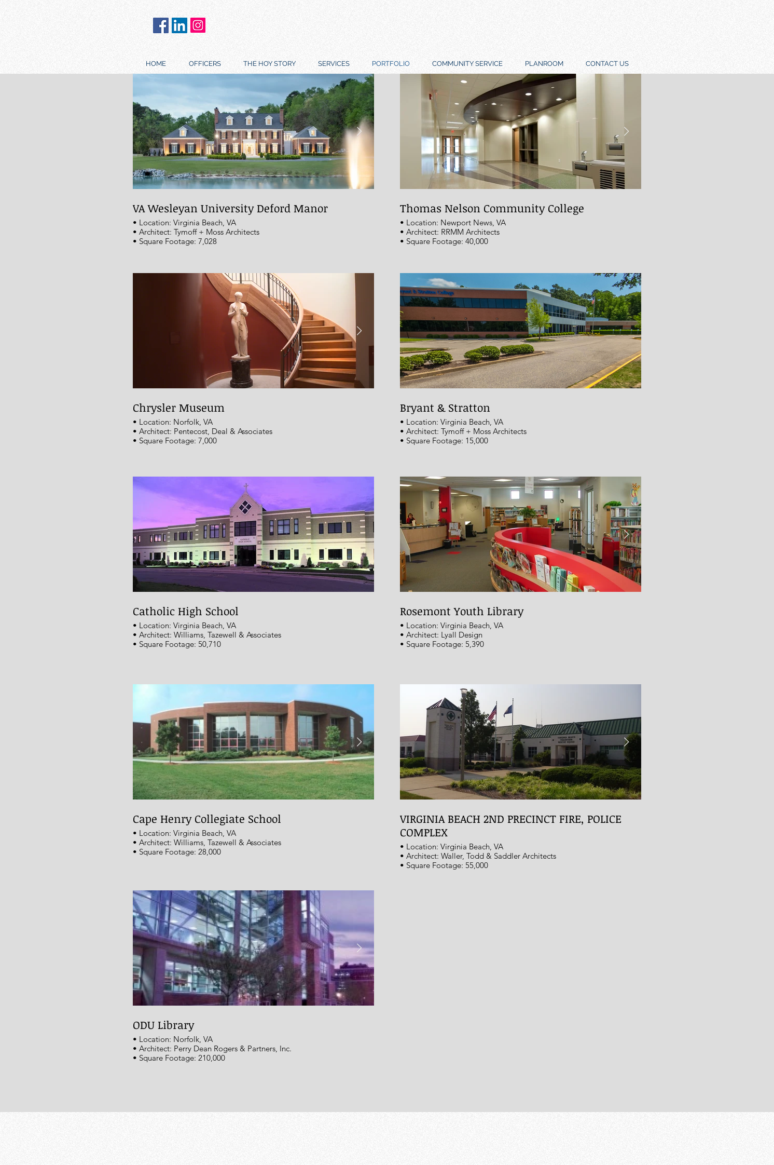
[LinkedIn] (179, 25)
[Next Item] (359, 331)
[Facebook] (161, 25)
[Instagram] (197, 25)
